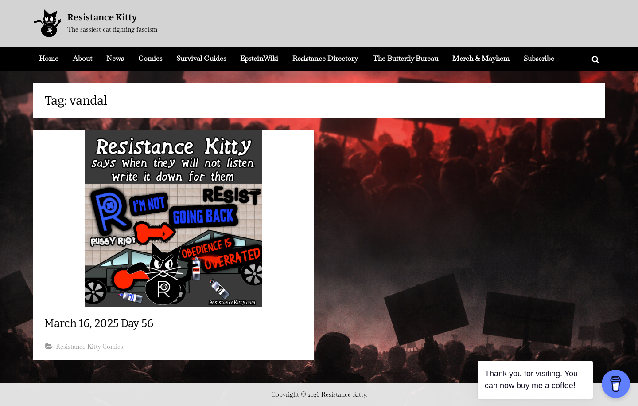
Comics (150, 58)
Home (48, 58)
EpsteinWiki (259, 58)
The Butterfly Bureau (405, 58)
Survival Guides (201, 58)
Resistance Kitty (102, 17)
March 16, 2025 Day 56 (101, 323)
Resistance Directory (325, 58)
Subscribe (539, 58)
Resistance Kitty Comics (90, 347)
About (82, 58)
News (115, 58)
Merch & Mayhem (481, 58)
